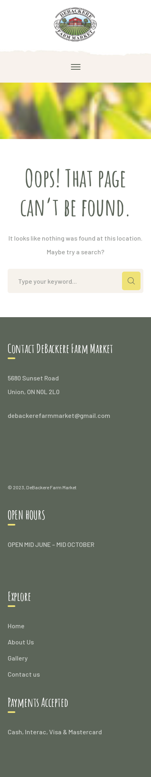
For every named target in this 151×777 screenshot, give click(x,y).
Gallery (18, 658)
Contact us (24, 674)
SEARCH (131, 281)
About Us (21, 642)
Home (16, 625)
